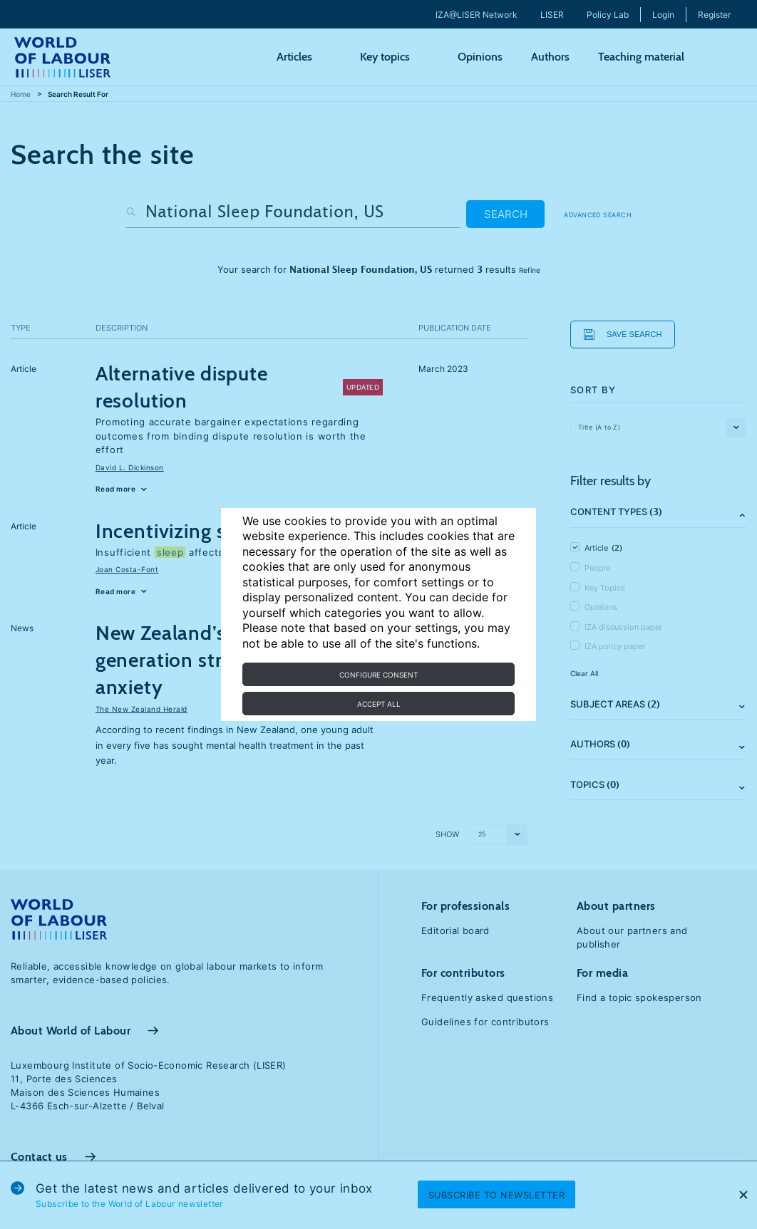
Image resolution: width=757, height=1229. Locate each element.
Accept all (379, 704)
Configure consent (378, 674)
